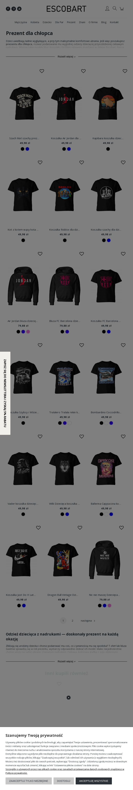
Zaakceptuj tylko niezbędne (28, 781)
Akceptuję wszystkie (93, 781)
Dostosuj (63, 781)
